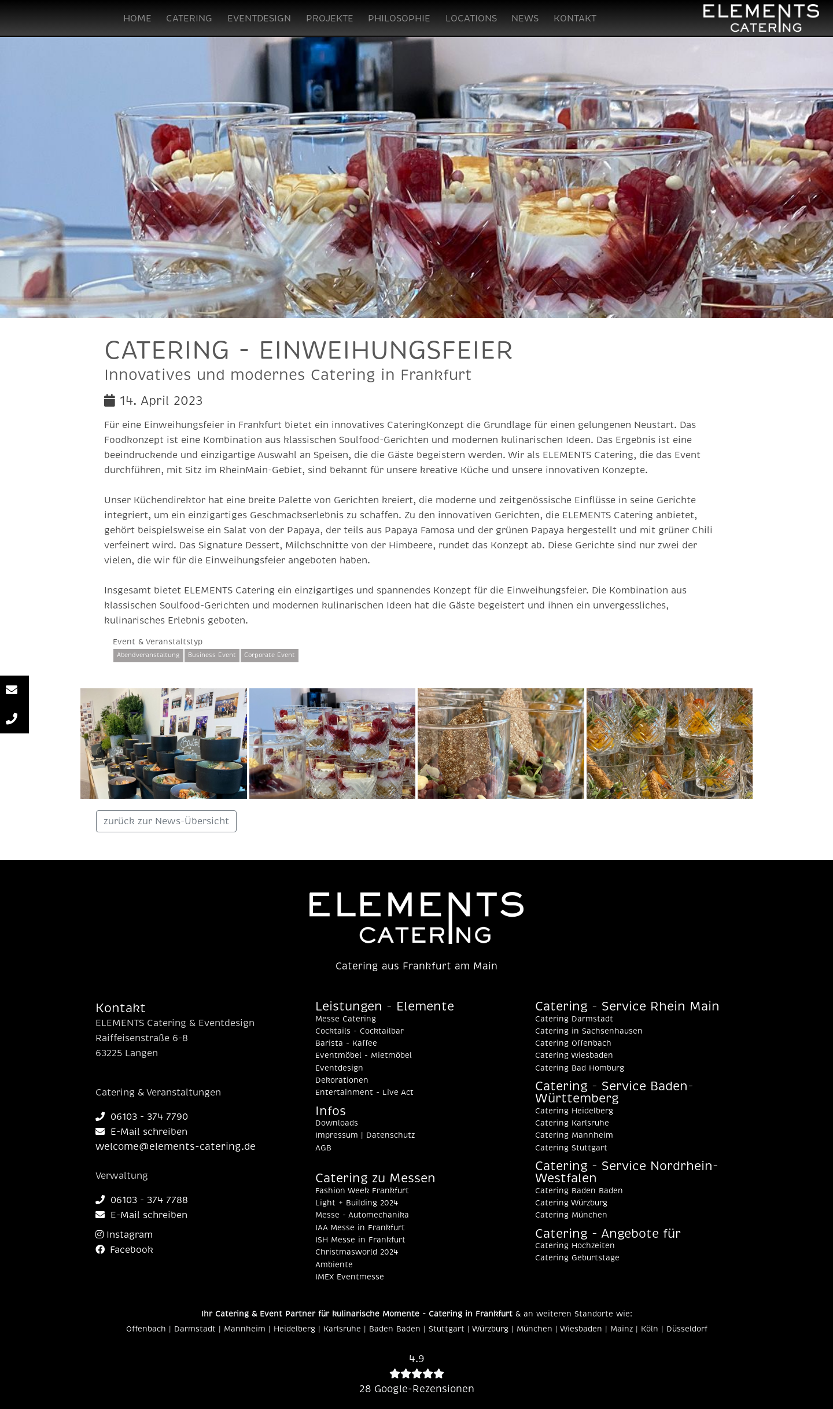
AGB (323, 1148)
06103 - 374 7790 (141, 1117)
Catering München (571, 1215)
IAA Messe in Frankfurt (360, 1228)
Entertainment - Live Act (364, 1092)
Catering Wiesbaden (574, 1055)
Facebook (124, 1250)
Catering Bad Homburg (579, 1068)
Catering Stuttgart (571, 1148)
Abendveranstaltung (148, 655)
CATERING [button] (189, 18)
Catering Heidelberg (574, 1111)
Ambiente (334, 1265)
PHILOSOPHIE (399, 18)
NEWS (525, 18)
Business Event (212, 655)
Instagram (124, 1235)
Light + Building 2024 (356, 1203)
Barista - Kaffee (346, 1043)
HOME (137, 18)
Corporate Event (269, 655)
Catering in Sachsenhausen (589, 1031)
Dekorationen (341, 1080)
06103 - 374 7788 (141, 1200)
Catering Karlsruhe (572, 1123)
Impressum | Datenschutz (365, 1135)
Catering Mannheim (574, 1135)
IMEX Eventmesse (349, 1277)
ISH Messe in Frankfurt (360, 1240)
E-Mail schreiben (141, 1132)
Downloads (336, 1123)
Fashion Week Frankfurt (362, 1191)
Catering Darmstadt (574, 1019)
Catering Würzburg (571, 1203)
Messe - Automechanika (362, 1215)
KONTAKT (575, 18)
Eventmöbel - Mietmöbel (363, 1055)
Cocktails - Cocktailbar (359, 1031)
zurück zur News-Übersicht (166, 821)
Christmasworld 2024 (356, 1252)
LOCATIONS (471, 18)
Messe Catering (345, 1019)
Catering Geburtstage (577, 1258)
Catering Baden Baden (579, 1191)
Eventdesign (339, 1068)
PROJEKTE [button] (329, 18)
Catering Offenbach (573, 1043)
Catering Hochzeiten (575, 1246)
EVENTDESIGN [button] (259, 18)
